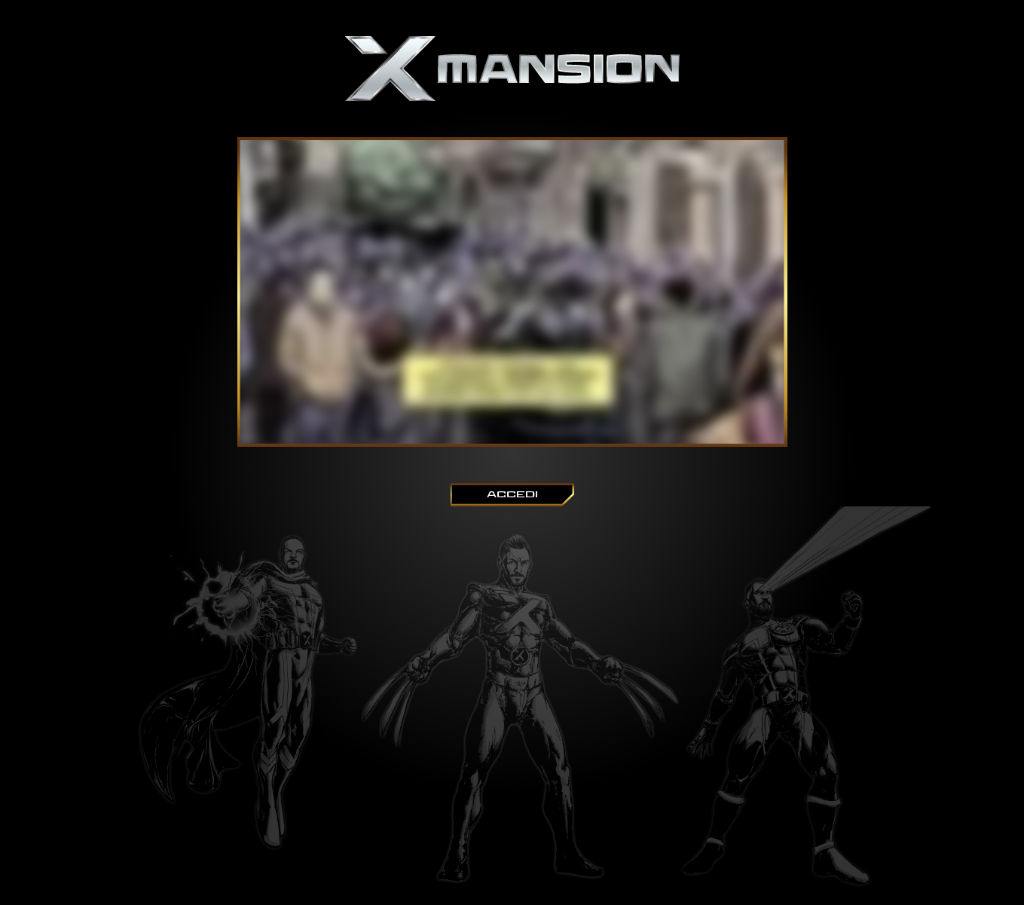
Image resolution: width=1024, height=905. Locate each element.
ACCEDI (512, 495)
